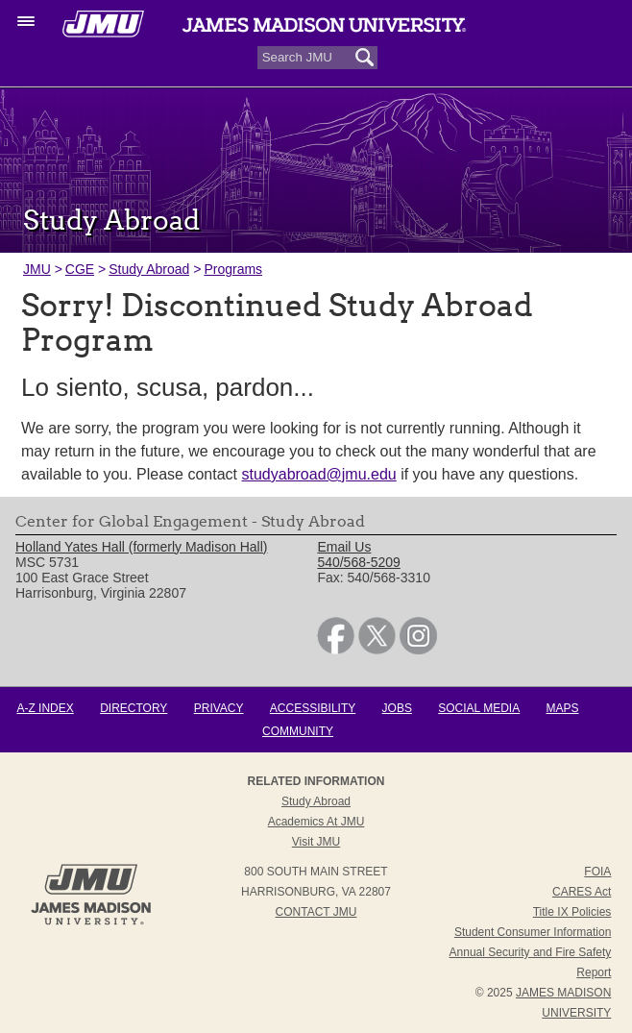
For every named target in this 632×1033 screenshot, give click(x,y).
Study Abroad (149, 269)
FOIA (597, 871)
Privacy (219, 708)
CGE (79, 269)
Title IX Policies (572, 912)
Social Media (479, 708)
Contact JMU (316, 912)
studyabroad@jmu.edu (318, 474)
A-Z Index (44, 708)
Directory (133, 708)
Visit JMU (316, 842)
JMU (37, 269)
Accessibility (312, 708)
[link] (335, 649)
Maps (563, 708)
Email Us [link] (344, 546)
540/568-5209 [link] (358, 562)
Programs (233, 269)
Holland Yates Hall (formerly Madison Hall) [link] (141, 546)
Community (297, 731)
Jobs (397, 708)
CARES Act (581, 891)
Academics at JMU (316, 821)
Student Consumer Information (532, 932)
